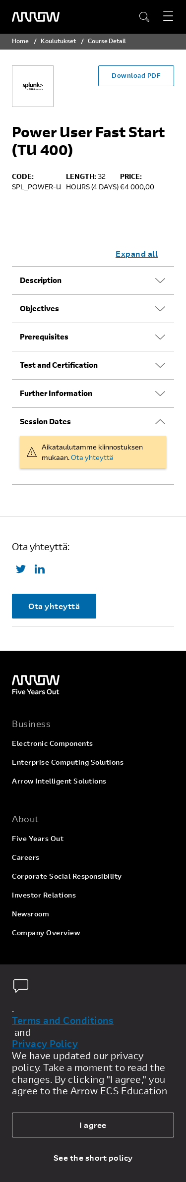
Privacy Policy (45, 1044)
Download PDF (136, 75)
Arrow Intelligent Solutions (59, 781)
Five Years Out (37, 838)
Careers (26, 857)
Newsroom (30, 913)
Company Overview (46, 932)
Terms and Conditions (63, 1020)
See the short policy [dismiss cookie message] (93, 1157)
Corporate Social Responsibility (67, 876)
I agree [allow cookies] (93, 1125)
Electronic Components (52, 743)
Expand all (137, 253)
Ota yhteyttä (92, 457)
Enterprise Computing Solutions (68, 762)
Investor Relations (44, 895)
